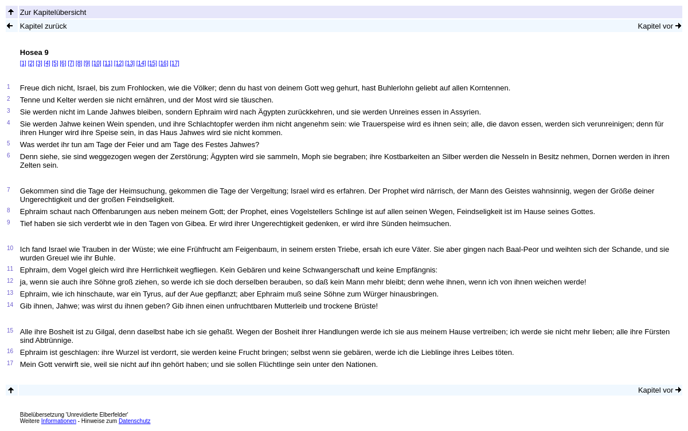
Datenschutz (135, 421)
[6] (63, 63)
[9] (87, 63)
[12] (119, 63)
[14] (141, 63)
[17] (174, 63)
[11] (107, 63)
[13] (130, 63)
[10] (96, 63)
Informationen (58, 421)
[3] (39, 63)
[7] (71, 63)
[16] (164, 63)
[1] (23, 63)
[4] (47, 63)
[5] (55, 63)
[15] (152, 63)
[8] (79, 63)
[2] (31, 63)
